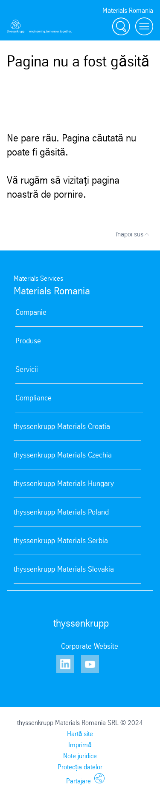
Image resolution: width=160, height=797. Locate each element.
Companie (31, 312)
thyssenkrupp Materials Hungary (64, 483)
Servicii (26, 369)
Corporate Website (89, 646)
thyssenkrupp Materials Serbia (61, 540)
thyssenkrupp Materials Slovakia (64, 569)
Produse (28, 341)
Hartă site (80, 734)
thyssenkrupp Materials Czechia (63, 455)
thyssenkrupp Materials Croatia (62, 426)
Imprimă (80, 745)
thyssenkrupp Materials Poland (61, 512)
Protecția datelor (80, 767)
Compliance (33, 398)
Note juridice (80, 756)
